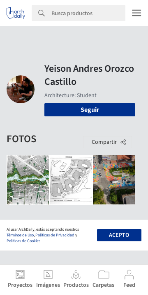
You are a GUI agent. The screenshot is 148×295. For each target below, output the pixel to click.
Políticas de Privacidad (54, 235)
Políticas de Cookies (23, 241)
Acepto (119, 235)
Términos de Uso (20, 235)
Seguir (90, 109)
